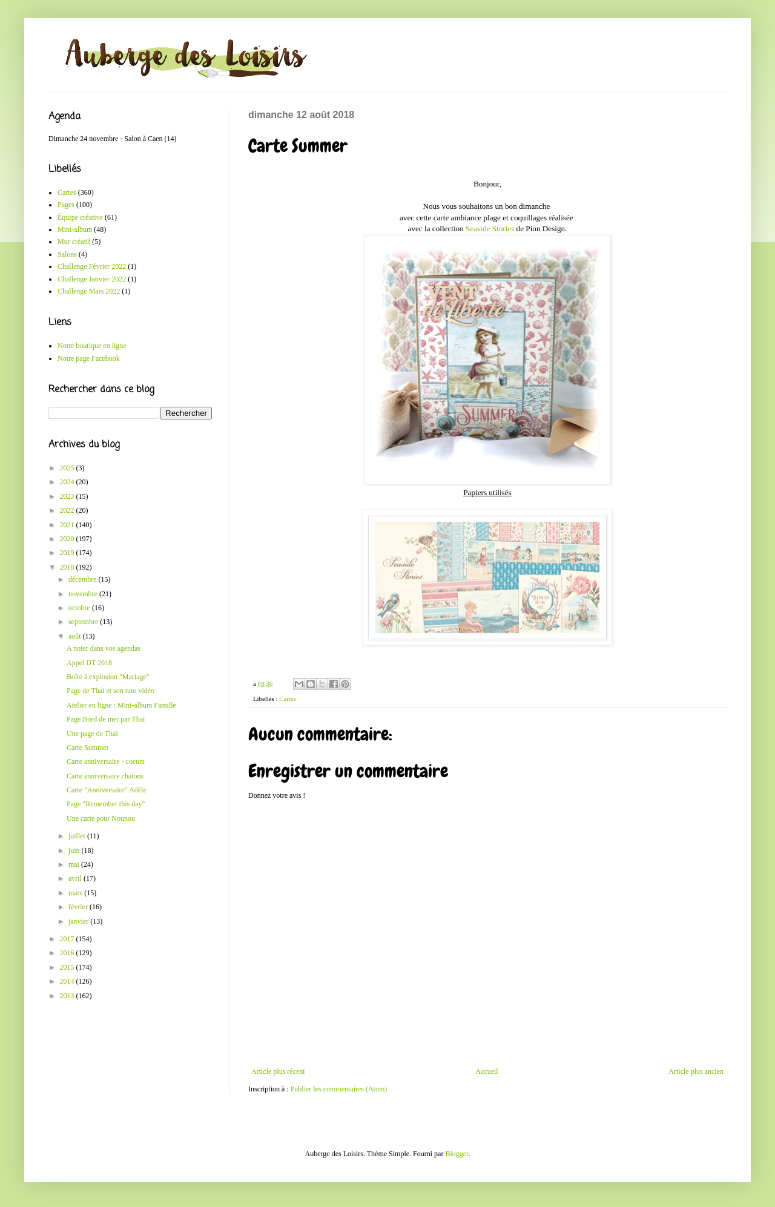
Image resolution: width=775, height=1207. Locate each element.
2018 (68, 567)
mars (76, 893)
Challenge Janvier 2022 (92, 279)
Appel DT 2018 (89, 663)
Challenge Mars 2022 (89, 291)
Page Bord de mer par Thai (106, 719)
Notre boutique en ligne (92, 345)
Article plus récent (278, 1071)
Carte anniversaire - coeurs (106, 761)
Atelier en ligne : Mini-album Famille (121, 705)
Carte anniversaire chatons (105, 776)
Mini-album (75, 229)
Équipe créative (80, 217)
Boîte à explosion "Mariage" (108, 677)
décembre (83, 579)
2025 (68, 468)
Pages (66, 204)
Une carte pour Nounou (101, 818)
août (75, 636)
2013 (68, 996)
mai (74, 864)
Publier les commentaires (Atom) (339, 1089)
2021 (68, 525)
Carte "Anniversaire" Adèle (107, 790)
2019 (68, 552)
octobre (80, 608)
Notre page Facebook (89, 358)
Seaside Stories (490, 228)
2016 (68, 953)
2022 (68, 510)
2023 (68, 496)
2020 (68, 538)
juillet (77, 836)
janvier (79, 921)
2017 (68, 939)
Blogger (456, 1153)
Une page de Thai (92, 733)
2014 (68, 981)
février (79, 907)
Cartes (287, 698)
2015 (68, 967)
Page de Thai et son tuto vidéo (110, 690)
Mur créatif (74, 241)
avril (76, 878)
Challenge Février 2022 (92, 266)
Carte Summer (88, 747)
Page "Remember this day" (106, 804)
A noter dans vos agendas (103, 648)
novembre (83, 594)
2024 (68, 482)
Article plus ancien (696, 1071)
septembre (84, 621)
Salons (67, 254)
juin (75, 850)
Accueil (486, 1071)
